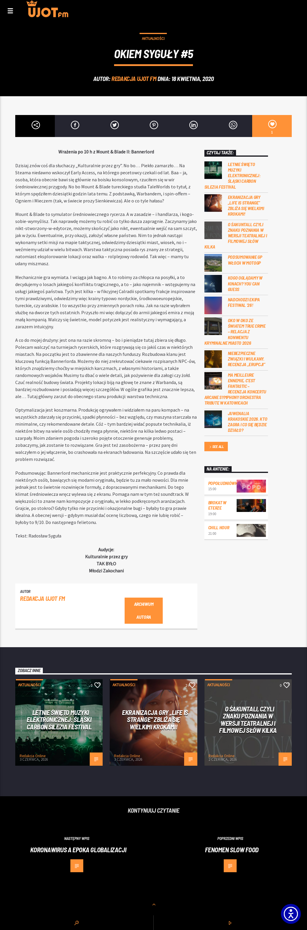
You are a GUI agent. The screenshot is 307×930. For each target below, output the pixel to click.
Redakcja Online (32, 755)
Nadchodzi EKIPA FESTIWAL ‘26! (244, 302)
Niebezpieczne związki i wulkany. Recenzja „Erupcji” (246, 358)
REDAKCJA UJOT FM (133, 78)
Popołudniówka (224, 483)
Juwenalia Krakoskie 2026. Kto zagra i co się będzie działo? (247, 421)
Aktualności (153, 38)
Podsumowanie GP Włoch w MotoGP (245, 259)
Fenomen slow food (232, 849)
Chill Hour (218, 527)
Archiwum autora (143, 610)
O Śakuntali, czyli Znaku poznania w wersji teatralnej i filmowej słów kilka (235, 235)
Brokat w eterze (217, 505)
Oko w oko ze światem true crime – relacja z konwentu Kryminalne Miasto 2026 (235, 331)
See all (216, 447)
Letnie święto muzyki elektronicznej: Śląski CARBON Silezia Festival (232, 175)
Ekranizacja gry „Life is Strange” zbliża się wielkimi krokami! (246, 205)
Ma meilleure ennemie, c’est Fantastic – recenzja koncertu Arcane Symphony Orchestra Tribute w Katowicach (235, 389)
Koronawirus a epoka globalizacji (78, 849)
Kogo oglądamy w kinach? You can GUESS (245, 283)
